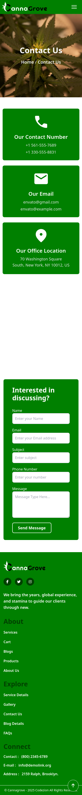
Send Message (32, 527)
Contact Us (49, 62)
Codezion (42, 790)
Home (27, 62)
